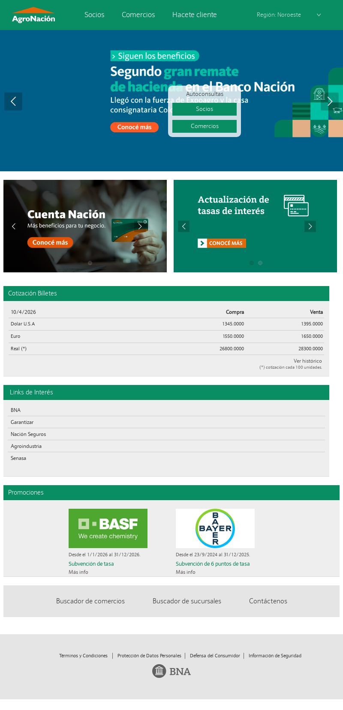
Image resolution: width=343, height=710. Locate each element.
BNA (16, 410)
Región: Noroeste (279, 14)
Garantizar (22, 422)
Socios (94, 14)
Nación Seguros (28, 434)
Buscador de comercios (90, 601)
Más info (78, 572)
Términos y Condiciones (83, 656)
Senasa (18, 458)
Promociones (26, 492)
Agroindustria (26, 446)
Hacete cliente (194, 14)
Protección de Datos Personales (149, 656)
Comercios (138, 14)
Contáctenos (268, 601)
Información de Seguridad (275, 656)
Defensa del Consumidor (215, 656)
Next (330, 101)
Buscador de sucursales (187, 601)
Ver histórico (308, 361)
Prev (13, 101)
